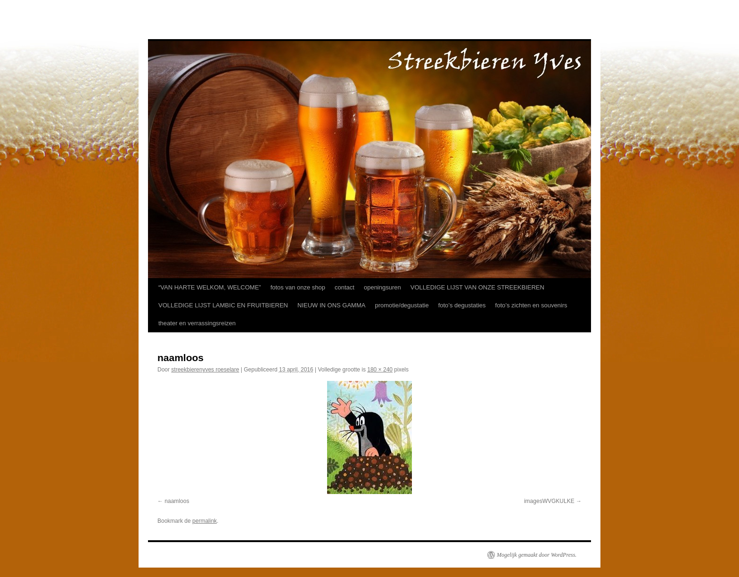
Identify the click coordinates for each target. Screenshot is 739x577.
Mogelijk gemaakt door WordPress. (536, 555)
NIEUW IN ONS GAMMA (331, 305)
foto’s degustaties (462, 305)
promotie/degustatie (401, 305)
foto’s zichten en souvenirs (531, 305)
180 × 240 (380, 369)
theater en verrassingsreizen (197, 323)
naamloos (176, 501)
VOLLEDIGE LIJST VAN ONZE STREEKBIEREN (477, 287)
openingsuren (382, 287)
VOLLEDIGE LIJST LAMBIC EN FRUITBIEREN (223, 305)
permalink (204, 521)
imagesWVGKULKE (549, 501)
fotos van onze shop (298, 287)
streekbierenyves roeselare (205, 369)
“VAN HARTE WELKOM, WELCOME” (209, 287)
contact (344, 287)
